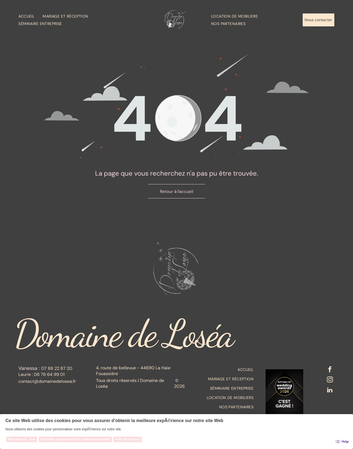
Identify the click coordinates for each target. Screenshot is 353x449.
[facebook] (329, 370)
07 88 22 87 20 (56, 368)
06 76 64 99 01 (49, 374)
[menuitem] (30, 16)
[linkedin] (329, 392)
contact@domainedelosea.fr (47, 381)
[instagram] (329, 381)
